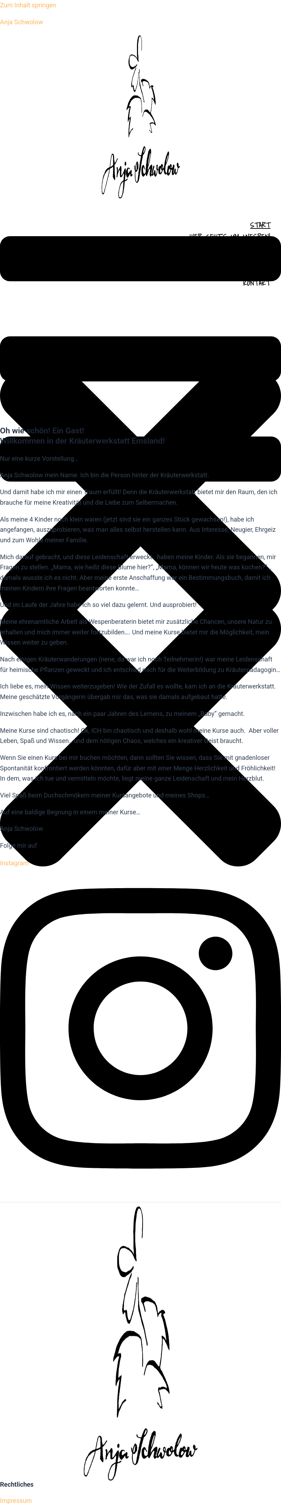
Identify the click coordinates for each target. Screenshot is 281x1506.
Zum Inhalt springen (28, 5)
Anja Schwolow (21, 22)
